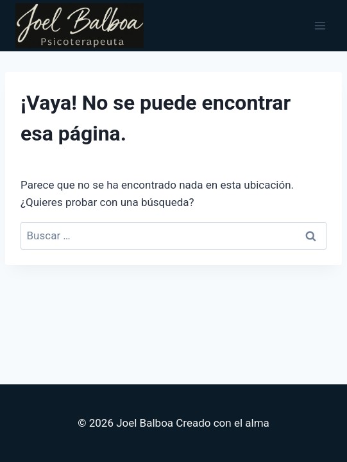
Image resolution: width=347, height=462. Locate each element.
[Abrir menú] (320, 25)
